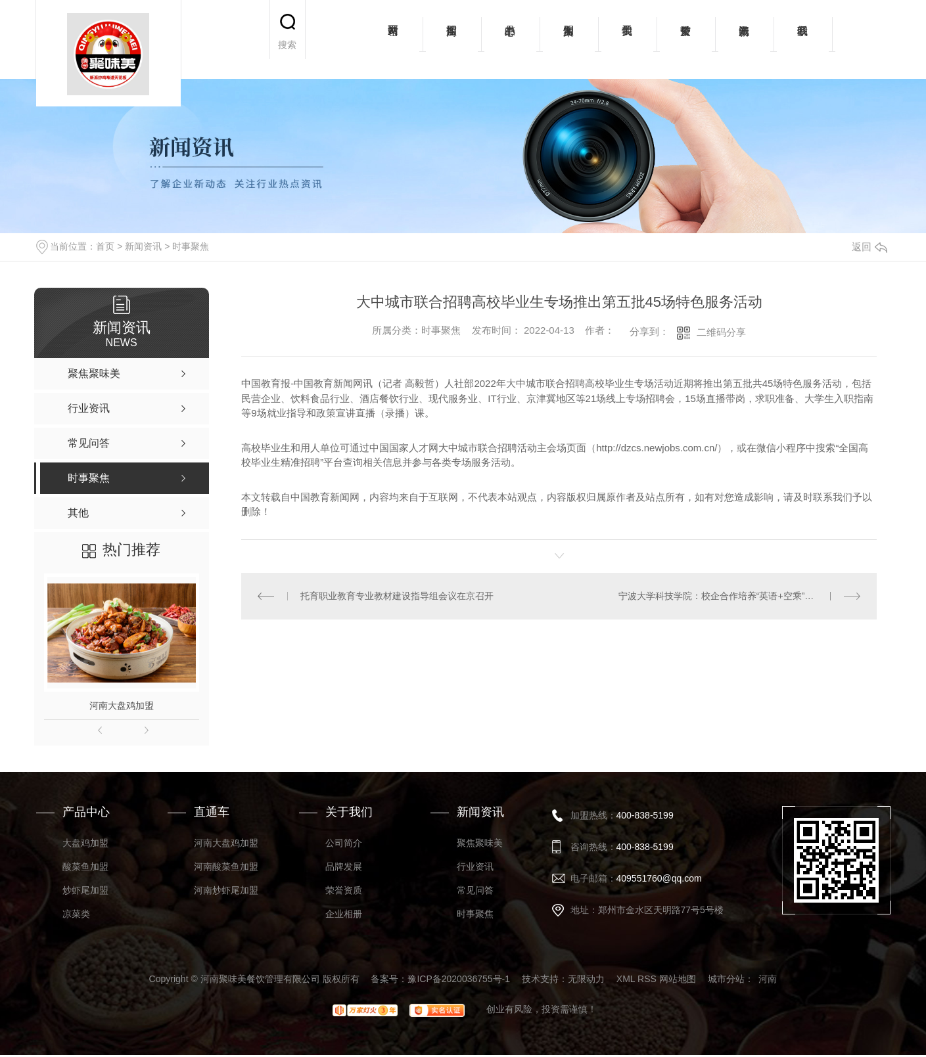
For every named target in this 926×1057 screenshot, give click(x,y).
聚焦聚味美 (480, 843)
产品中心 (510, 39)
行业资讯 (475, 866)
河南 (767, 979)
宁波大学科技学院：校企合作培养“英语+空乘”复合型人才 (734, 596)
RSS (647, 979)
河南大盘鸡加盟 (121, 705)
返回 (869, 246)
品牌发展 (343, 866)
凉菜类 (76, 914)
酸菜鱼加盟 (85, 866)
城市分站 (726, 979)
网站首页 (393, 39)
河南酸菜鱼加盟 (226, 866)
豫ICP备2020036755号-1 (458, 979)
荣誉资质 (686, 39)
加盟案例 (569, 39)
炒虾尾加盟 (85, 890)
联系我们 (803, 39)
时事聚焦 (190, 246)
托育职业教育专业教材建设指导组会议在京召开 (397, 596)
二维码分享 (721, 332)
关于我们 (627, 39)
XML (625, 979)
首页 (105, 246)
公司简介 (343, 843)
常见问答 (475, 890)
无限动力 (586, 979)
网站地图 (677, 979)
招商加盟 (452, 39)
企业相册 (343, 914)
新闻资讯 (744, 39)
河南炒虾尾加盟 (226, 890)
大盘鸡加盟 (85, 843)
